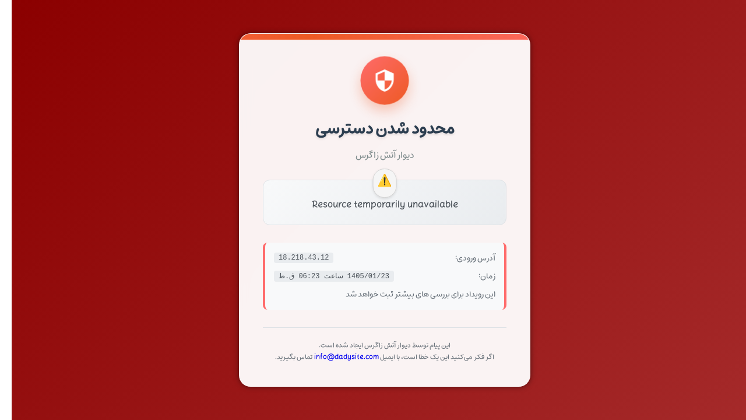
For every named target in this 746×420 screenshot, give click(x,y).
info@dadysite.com (334, 357)
